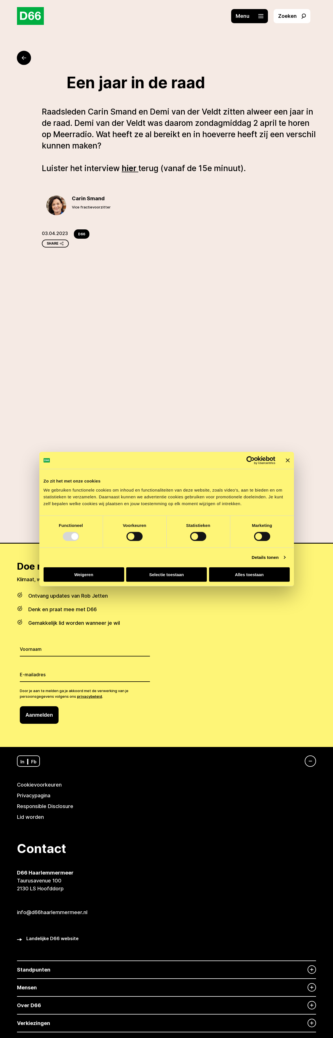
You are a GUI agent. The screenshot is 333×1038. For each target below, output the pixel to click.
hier (130, 168)
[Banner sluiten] (288, 460)
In (22, 761)
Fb (33, 761)
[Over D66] (166, 1005)
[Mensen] (166, 987)
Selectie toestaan (166, 574)
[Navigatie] (307, 761)
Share (55, 243)
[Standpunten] (166, 969)
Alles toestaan (249, 574)
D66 (81, 234)
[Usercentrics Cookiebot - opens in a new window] (250, 460)
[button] (252, 16)
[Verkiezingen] (166, 1023)
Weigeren (83, 574)
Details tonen (265, 557)
